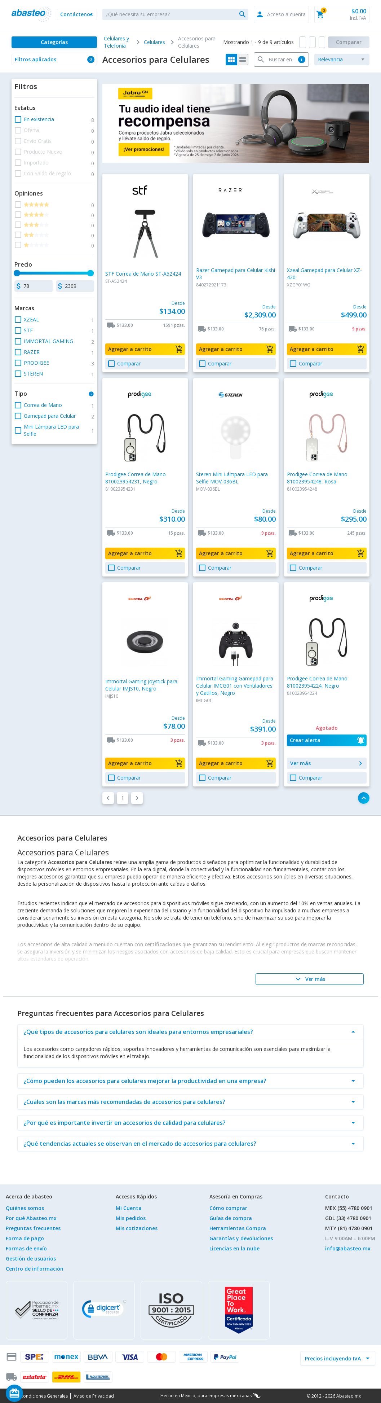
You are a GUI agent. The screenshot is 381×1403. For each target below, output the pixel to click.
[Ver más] (310, 979)
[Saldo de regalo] (36, 1393)
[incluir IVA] (333, 1358)
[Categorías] (54, 42)
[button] (77, 14)
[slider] (17, 273)
